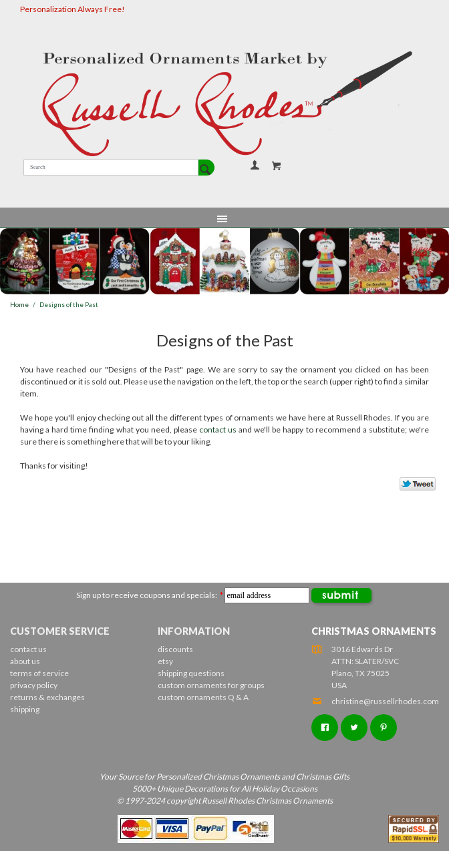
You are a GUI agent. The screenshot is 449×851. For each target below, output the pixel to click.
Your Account (255, 165)
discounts (175, 649)
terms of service (39, 673)
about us (25, 661)
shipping (24, 709)
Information (194, 631)
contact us (218, 429)
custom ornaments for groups (211, 685)
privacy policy (33, 685)
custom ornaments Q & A (203, 697)
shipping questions (191, 673)
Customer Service (60, 631)
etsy (165, 661)
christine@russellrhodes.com (375, 701)
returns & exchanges (47, 697)
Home (19, 304)
